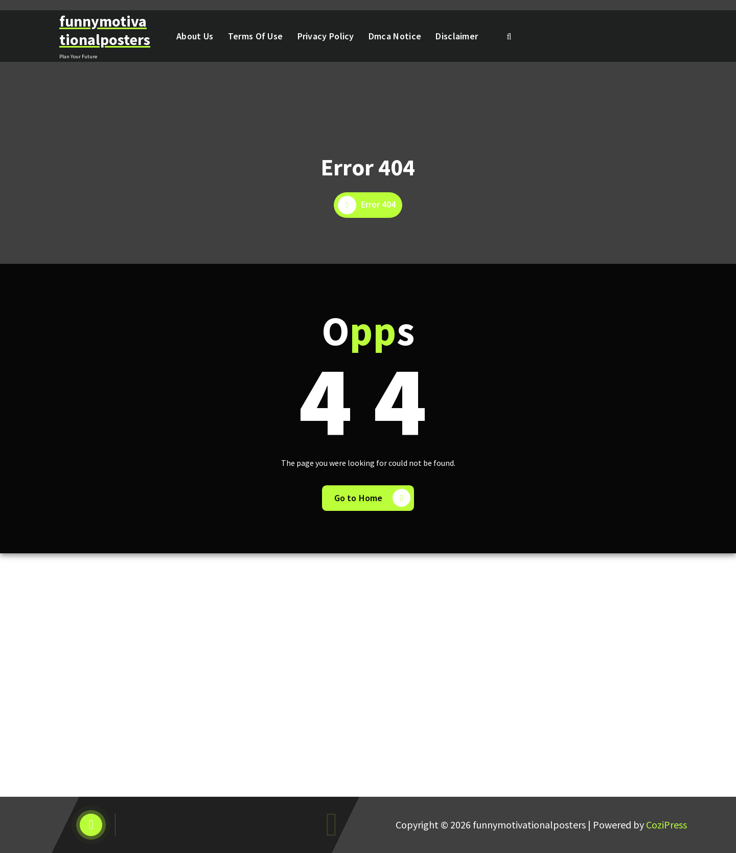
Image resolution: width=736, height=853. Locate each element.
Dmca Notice (395, 36)
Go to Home (372, 498)
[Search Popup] (509, 36)
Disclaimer (456, 36)
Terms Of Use (255, 36)
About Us (194, 36)
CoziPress (666, 824)
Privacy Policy (325, 36)
